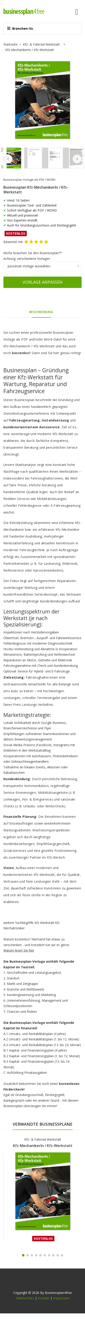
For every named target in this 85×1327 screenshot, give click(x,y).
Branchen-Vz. (20, 28)
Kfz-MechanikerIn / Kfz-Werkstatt (43, 1145)
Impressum (61, 1298)
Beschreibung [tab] (41, 312)
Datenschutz (25, 1298)
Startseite (10, 44)
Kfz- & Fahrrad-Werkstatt (41, 44)
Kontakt (43, 1298)
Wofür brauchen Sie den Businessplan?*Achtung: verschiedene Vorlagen (32, 256)
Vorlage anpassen (43, 282)
